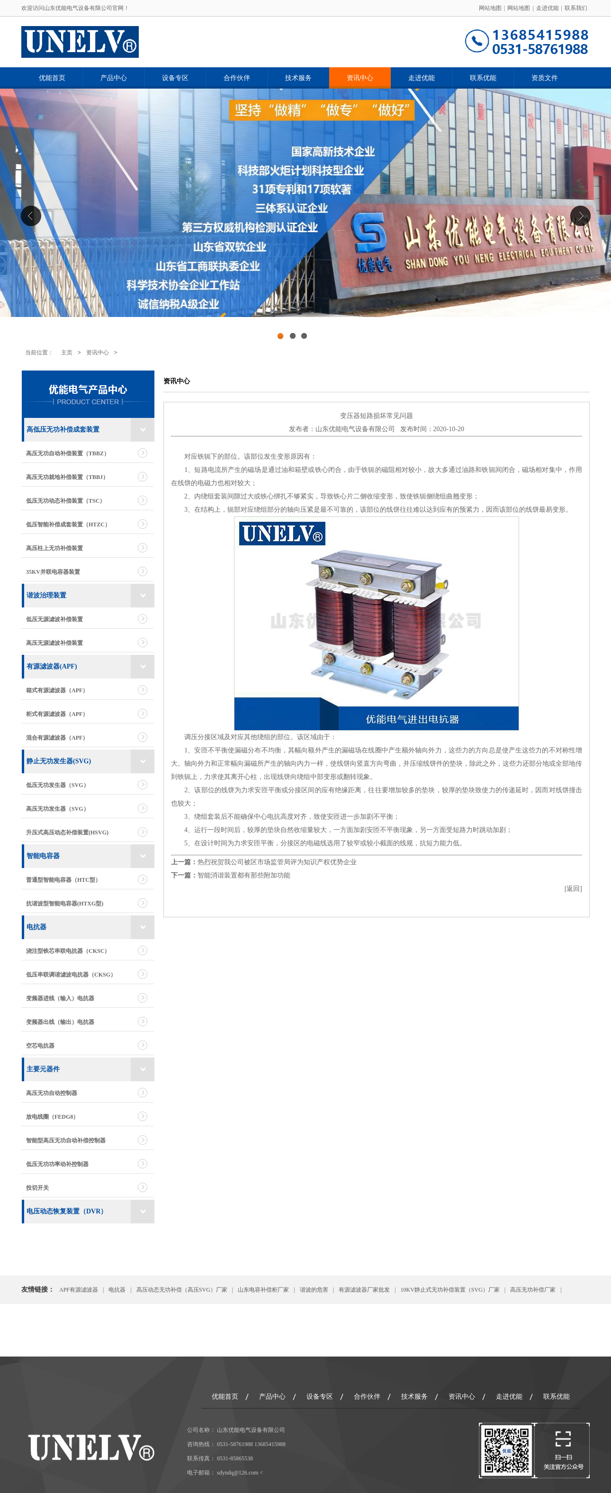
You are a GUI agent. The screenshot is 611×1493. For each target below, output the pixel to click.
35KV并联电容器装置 (53, 572)
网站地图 (490, 8)
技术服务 (298, 77)
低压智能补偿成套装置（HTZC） (68, 524)
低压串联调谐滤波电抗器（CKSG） (71, 974)
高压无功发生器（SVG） (57, 808)
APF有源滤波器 (78, 1289)
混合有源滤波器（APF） (57, 737)
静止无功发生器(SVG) (59, 761)
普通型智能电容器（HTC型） (63, 880)
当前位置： (39, 352)
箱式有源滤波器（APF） (57, 690)
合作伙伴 (237, 77)
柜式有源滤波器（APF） (57, 714)
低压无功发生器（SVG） (57, 785)
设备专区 (175, 77)
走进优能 (547, 8)
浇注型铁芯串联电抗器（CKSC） (68, 951)
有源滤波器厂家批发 (364, 1289)
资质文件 (544, 77)
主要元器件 (43, 1069)
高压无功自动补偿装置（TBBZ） (67, 453)
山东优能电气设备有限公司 (355, 429)
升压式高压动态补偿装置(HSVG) (67, 832)
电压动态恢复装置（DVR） (67, 1211)
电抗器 (36, 927)
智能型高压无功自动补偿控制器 (66, 1140)
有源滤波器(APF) (52, 666)
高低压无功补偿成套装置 (63, 429)
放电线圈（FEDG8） (52, 1116)
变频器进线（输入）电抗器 (60, 998)
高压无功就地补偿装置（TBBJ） (67, 477)
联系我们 (576, 8)
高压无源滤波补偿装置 (54, 643)
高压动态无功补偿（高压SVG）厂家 (181, 1289)
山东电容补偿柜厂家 (263, 1289)
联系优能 (483, 77)
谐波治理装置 (46, 595)
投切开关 (37, 1188)
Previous (31, 215)
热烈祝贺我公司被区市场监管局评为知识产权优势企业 (277, 862)
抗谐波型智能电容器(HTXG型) (64, 903)
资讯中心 (360, 77)
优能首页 (52, 77)
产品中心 (113, 77)
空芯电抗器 (40, 1045)
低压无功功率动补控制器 (57, 1164)
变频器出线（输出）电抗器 (60, 1022)
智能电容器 (43, 856)
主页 (66, 352)
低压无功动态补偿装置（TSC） (65, 501)
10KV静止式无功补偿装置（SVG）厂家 (449, 1289)
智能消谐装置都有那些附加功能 (244, 875)
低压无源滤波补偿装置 (54, 619)
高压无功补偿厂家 (533, 1289)
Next (580, 215)
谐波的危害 (314, 1289)
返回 (573, 888)
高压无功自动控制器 (51, 1093)
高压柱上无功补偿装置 (54, 548)
